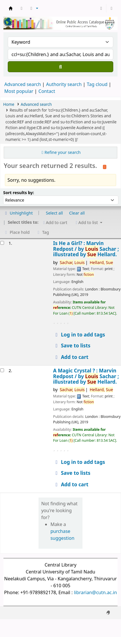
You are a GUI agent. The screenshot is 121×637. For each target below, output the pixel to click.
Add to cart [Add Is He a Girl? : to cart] (71, 357)
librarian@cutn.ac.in (95, 592)
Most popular (18, 91)
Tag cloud (97, 84)
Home (8, 104)
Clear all (77, 213)
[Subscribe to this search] (105, 166)
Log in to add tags (79, 334)
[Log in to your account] (101, 8)
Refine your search (63, 152)
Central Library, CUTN (11, 8)
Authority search (64, 84)
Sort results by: (18, 192)
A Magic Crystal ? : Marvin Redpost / (86, 376)
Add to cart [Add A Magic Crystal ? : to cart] (71, 484)
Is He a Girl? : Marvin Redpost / (86, 248)
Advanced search (22, 84)
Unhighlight (18, 213)
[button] (21, 8)
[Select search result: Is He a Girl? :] (2, 243)
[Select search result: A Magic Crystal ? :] (2, 370)
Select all (54, 213)
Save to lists (72, 345)
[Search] (60, 66)
